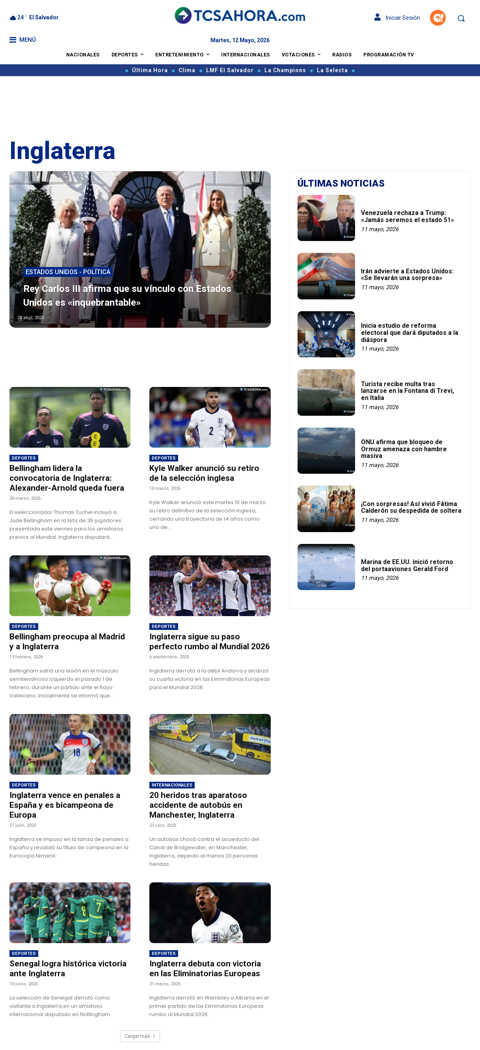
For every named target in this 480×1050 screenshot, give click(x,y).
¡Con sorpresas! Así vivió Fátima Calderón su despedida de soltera (411, 507)
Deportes (24, 458)
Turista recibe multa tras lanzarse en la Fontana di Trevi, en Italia (407, 391)
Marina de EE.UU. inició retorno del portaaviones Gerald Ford (407, 565)
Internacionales (172, 785)
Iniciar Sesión (397, 17)
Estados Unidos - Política (68, 273)
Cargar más (140, 1036)
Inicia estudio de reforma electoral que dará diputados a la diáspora (409, 332)
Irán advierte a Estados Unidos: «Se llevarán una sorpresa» (407, 274)
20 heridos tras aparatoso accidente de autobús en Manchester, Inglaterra (198, 805)
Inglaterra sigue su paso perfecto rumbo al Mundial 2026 (209, 641)
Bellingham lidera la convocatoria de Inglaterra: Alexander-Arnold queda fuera (66, 478)
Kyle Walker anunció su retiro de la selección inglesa (204, 473)
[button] (461, 18)
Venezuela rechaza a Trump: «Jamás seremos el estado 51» (407, 216)
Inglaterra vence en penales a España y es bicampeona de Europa (64, 805)
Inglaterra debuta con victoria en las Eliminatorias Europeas (205, 968)
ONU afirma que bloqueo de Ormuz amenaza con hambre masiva (404, 449)
